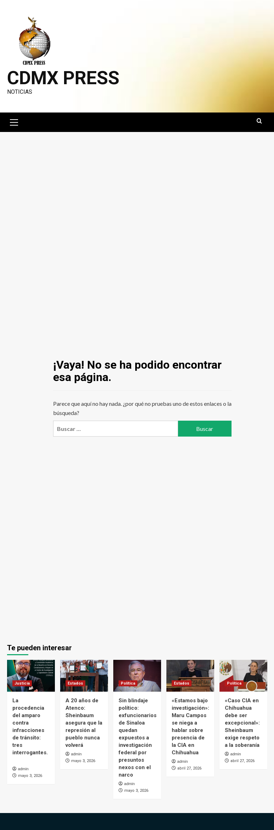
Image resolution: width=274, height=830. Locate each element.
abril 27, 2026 (189, 768)
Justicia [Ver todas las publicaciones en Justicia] (22, 683)
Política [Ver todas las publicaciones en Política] (128, 683)
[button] (14, 121)
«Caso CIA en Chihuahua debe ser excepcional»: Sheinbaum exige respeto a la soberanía (242, 722)
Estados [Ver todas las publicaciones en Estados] (75, 683)
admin (23, 769)
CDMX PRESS (63, 78)
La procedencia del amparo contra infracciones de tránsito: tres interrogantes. (30, 730)
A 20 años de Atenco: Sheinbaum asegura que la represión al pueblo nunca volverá (83, 722)
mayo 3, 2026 (30, 775)
